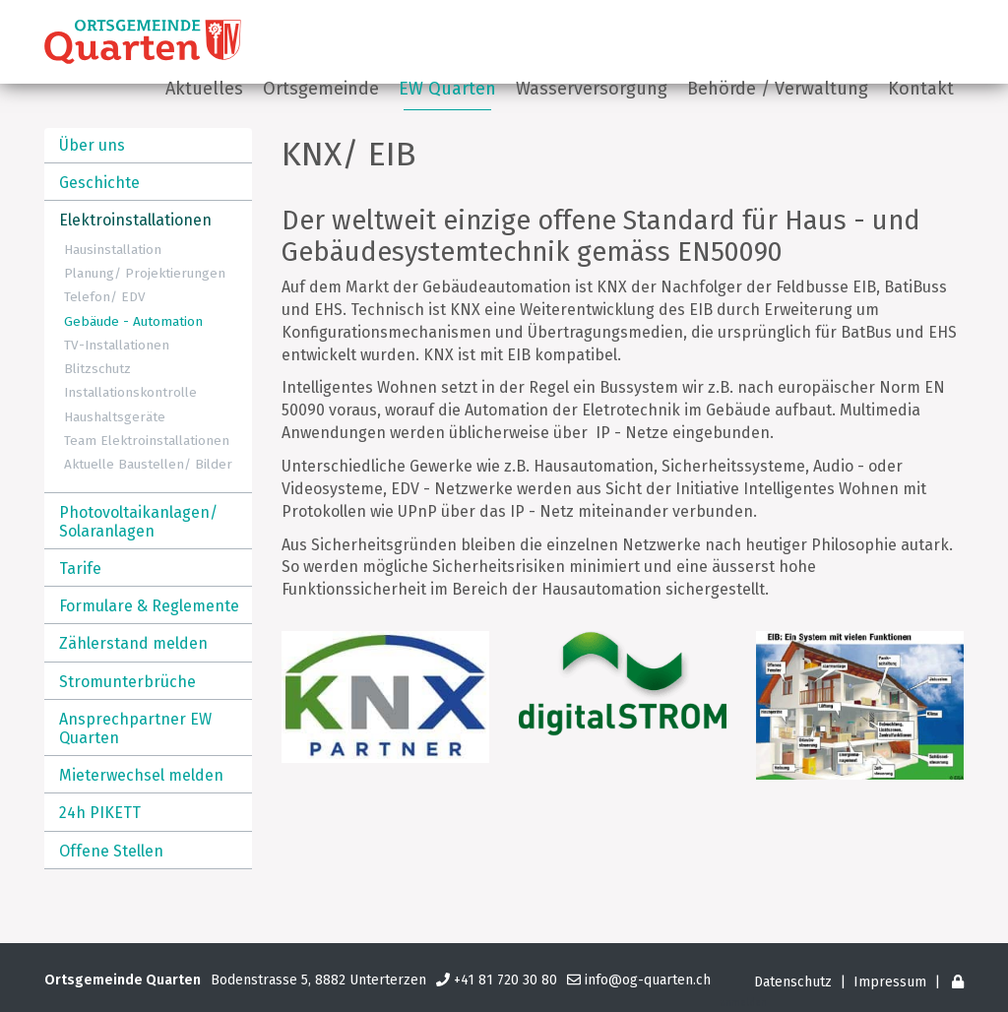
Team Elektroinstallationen (146, 440)
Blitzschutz (97, 368)
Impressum (889, 982)
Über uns (92, 145)
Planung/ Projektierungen (144, 273)
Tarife (80, 568)
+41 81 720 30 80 (505, 980)
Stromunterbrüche (127, 681)
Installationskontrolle (130, 392)
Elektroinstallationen (135, 220)
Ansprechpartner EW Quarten (135, 728)
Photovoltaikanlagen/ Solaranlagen (138, 521)
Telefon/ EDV (105, 296)
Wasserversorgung (591, 88)
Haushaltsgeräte (114, 417)
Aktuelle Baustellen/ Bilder (148, 464)
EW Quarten (447, 88)
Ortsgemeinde (321, 88)
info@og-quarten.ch (648, 980)
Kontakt (921, 88)
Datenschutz (793, 982)
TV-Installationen (116, 345)
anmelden (744, 1003)
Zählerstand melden (133, 643)
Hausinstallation (112, 249)
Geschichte (99, 182)
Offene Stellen (111, 851)
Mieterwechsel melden (141, 775)
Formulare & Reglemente (149, 606)
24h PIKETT (100, 812)
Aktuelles (204, 88)
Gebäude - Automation (133, 321)
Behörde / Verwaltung (777, 88)
